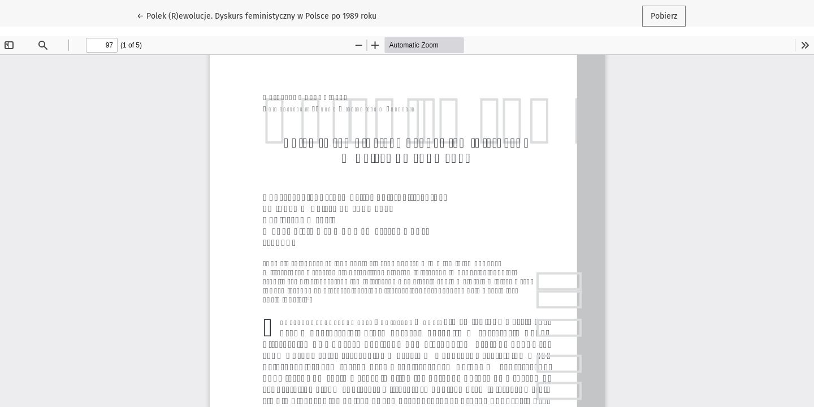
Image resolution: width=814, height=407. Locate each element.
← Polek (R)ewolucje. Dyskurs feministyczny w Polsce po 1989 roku (256, 15)
